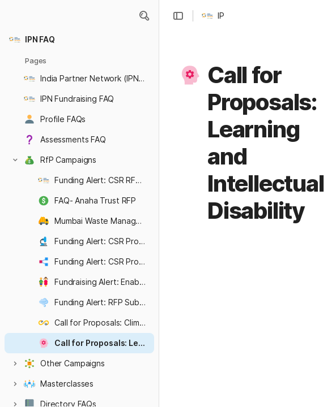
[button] (144, 16)
